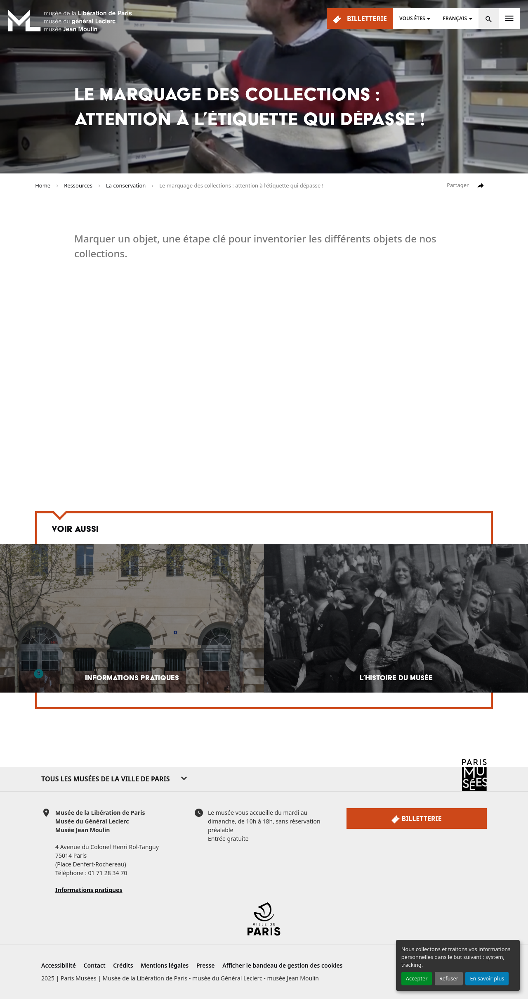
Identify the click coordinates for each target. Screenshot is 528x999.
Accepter (417, 978)
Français (455, 18)
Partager (466, 185)
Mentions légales (165, 965)
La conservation (126, 185)
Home (42, 185)
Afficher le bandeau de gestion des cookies (282, 965)
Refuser (448, 978)
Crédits (123, 965)
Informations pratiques (89, 890)
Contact (95, 965)
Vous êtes (412, 18)
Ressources (78, 185)
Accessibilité (58, 965)
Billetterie (360, 19)
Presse (205, 965)
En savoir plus (487, 978)
